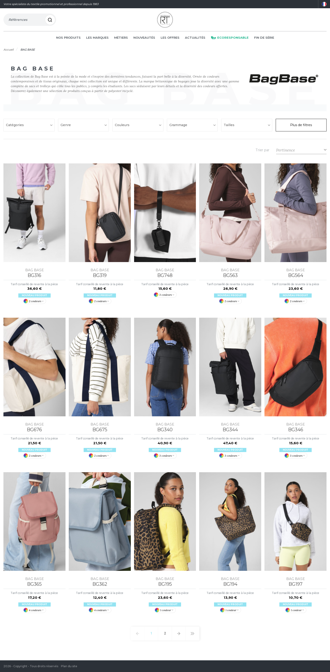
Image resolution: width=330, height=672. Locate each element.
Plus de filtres (301, 127)
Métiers (121, 39)
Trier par (262, 151)
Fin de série (264, 39)
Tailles (229, 127)
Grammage (178, 127)
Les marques (97, 39)
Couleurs (122, 127)
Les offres (170, 39)
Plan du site (69, 666)
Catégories (15, 127)
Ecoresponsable (230, 39)
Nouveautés (144, 39)
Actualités (195, 39)
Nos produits (68, 39)
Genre (66, 127)
